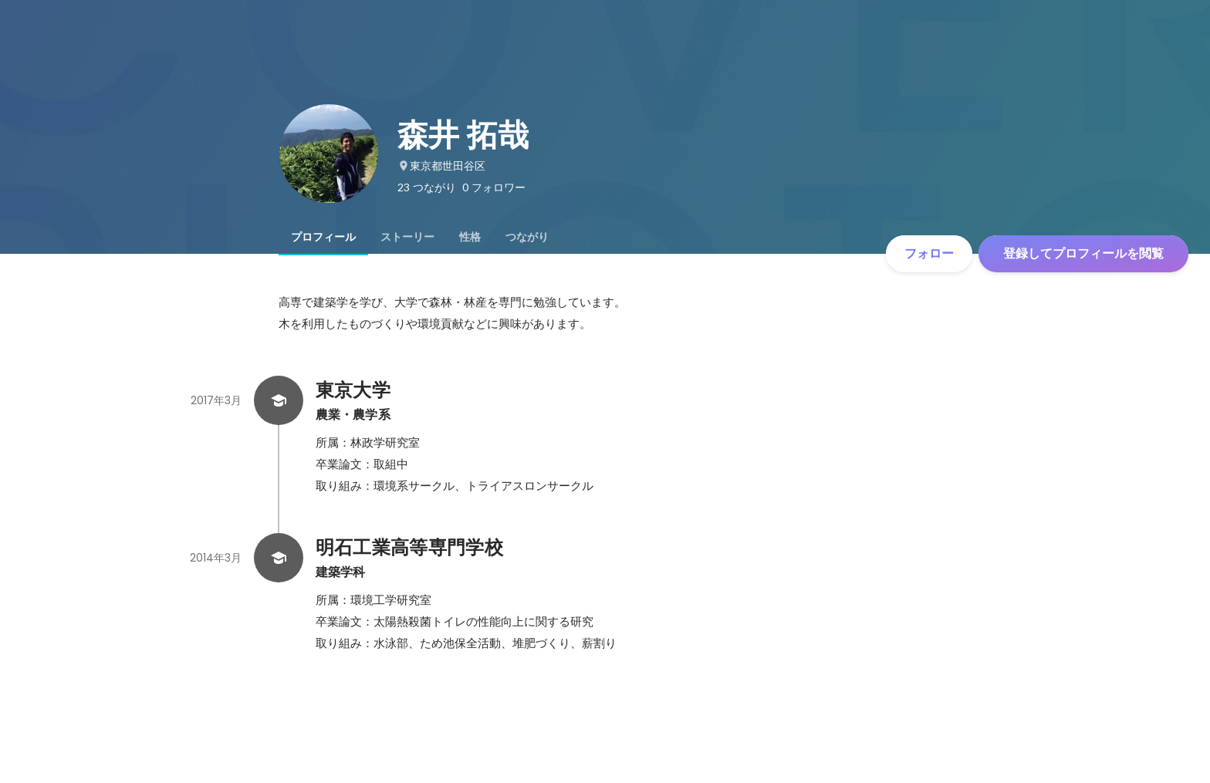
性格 (470, 237)
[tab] (323, 236)
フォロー (929, 253)
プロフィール (323, 237)
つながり (527, 237)
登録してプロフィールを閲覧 (1083, 253)
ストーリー (407, 237)
